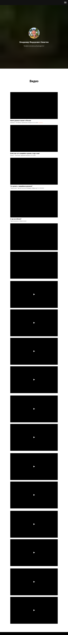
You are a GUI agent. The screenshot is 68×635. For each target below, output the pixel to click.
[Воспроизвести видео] (34, 294)
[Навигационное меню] (65, 2)
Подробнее (40, 122)
